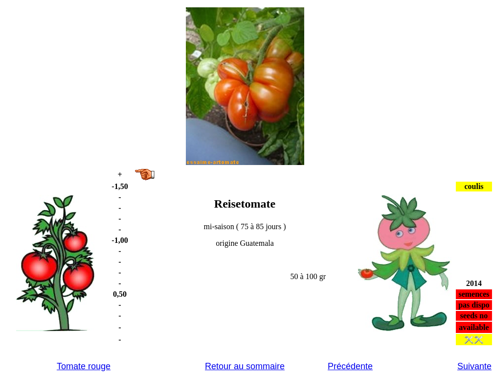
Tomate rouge (84, 366)
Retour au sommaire (245, 366)
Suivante (474, 366)
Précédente (350, 366)
